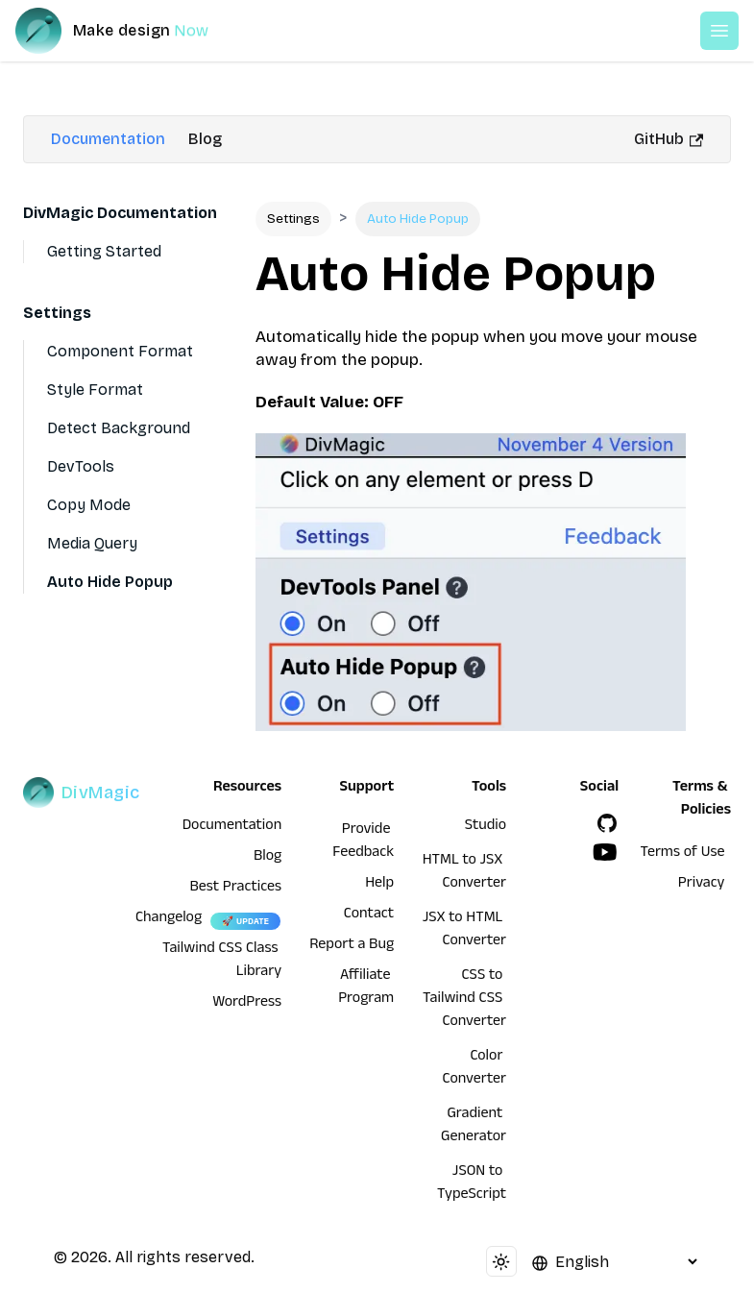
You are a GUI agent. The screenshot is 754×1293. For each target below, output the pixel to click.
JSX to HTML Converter (464, 931)
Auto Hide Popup (110, 582)
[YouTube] (605, 852)
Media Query (92, 543)
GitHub (668, 139)
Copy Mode (89, 505)
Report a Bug (351, 946)
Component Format (120, 351)
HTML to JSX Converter (464, 873)
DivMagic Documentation (120, 213)
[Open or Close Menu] (719, 31)
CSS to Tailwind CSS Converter (464, 1000)
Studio (485, 827)
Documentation (108, 139)
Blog (205, 139)
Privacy (701, 884)
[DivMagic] (131, 31)
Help (379, 884)
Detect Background (118, 428)
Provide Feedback (363, 842)
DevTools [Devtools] (80, 466)
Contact (369, 915)
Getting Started (104, 251)
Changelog (168, 919)
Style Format (95, 389)
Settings (57, 313)
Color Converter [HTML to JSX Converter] (475, 1069)
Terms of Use (683, 854)
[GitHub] (607, 823)
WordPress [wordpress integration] (246, 1003)
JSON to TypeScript (471, 1184)
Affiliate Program (366, 988)
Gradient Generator (473, 1127)
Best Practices (235, 888)
